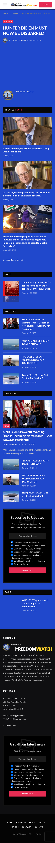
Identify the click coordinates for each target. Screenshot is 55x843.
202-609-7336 (9, 725)
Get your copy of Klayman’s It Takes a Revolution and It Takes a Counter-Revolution (37, 285)
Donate (39, 827)
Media (32, 823)
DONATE (46, 5)
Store (15, 827)
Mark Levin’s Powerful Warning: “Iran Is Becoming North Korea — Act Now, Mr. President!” (27, 435)
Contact (27, 827)
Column (8, 21)
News (6, 426)
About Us (21, 823)
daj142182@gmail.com (15, 719)
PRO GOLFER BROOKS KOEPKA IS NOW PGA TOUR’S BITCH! (33, 359)
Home (10, 823)
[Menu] (5, 4)
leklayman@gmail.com (15, 715)
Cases (42, 823)
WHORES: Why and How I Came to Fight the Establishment (35, 603)
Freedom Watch (19, 40)
